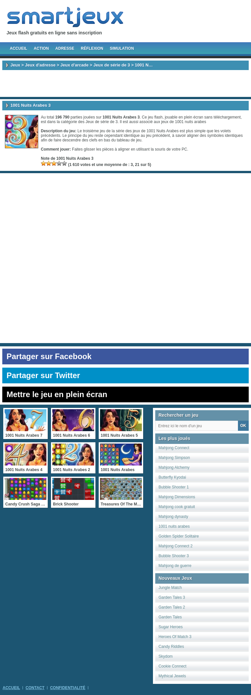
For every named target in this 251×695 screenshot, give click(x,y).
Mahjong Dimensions (177, 497)
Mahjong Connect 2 (175, 546)
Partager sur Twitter (43, 375)
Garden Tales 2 (172, 607)
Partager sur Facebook (49, 356)
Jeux (15, 65)
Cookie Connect (172, 666)
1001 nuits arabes (190, 121)
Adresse (64, 48)
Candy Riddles (171, 646)
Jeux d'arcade (74, 65)
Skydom (166, 656)
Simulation (122, 48)
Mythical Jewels (172, 676)
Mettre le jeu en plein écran (57, 394)
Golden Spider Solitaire (179, 536)
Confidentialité (67, 687)
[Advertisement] (125, 83)
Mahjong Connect (174, 448)
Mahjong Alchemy (174, 467)
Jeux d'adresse (40, 65)
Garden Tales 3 (172, 597)
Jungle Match (170, 587)
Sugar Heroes (171, 627)
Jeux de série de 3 (111, 65)
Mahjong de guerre (175, 565)
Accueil (18, 48)
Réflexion (92, 48)
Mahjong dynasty (173, 516)
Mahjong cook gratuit (177, 506)
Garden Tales (170, 617)
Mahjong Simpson (174, 457)
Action (41, 48)
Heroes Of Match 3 (175, 636)
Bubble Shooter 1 (174, 487)
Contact (34, 688)
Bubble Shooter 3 (174, 556)
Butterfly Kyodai (172, 477)
